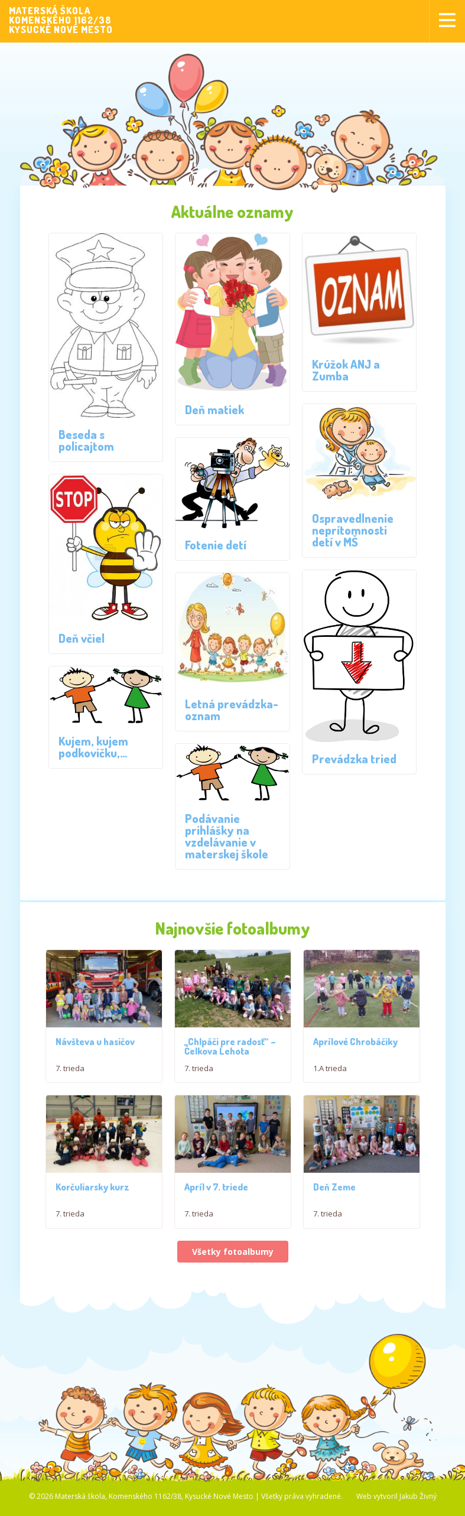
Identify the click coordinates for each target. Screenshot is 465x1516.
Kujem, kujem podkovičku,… (93, 746)
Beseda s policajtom (86, 440)
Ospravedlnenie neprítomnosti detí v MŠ (353, 529)
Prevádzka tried (354, 758)
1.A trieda (330, 1076)
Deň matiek (214, 409)
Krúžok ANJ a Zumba (346, 369)
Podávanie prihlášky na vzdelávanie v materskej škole (226, 836)
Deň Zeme (334, 1203)
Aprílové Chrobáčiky (355, 1050)
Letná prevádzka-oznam (231, 709)
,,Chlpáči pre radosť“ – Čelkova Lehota (230, 1054)
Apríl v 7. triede (216, 1203)
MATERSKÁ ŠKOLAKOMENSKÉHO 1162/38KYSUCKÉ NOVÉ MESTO (61, 20)
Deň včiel (81, 638)
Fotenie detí (215, 544)
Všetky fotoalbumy (233, 1268)
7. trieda (70, 1076)
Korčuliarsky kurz (92, 1203)
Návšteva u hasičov (95, 1050)
